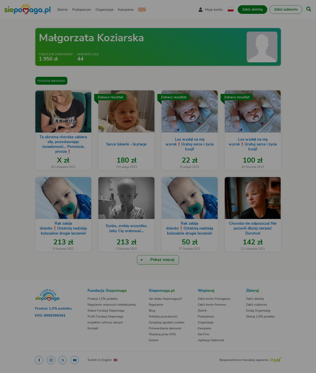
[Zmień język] (61, 286)
